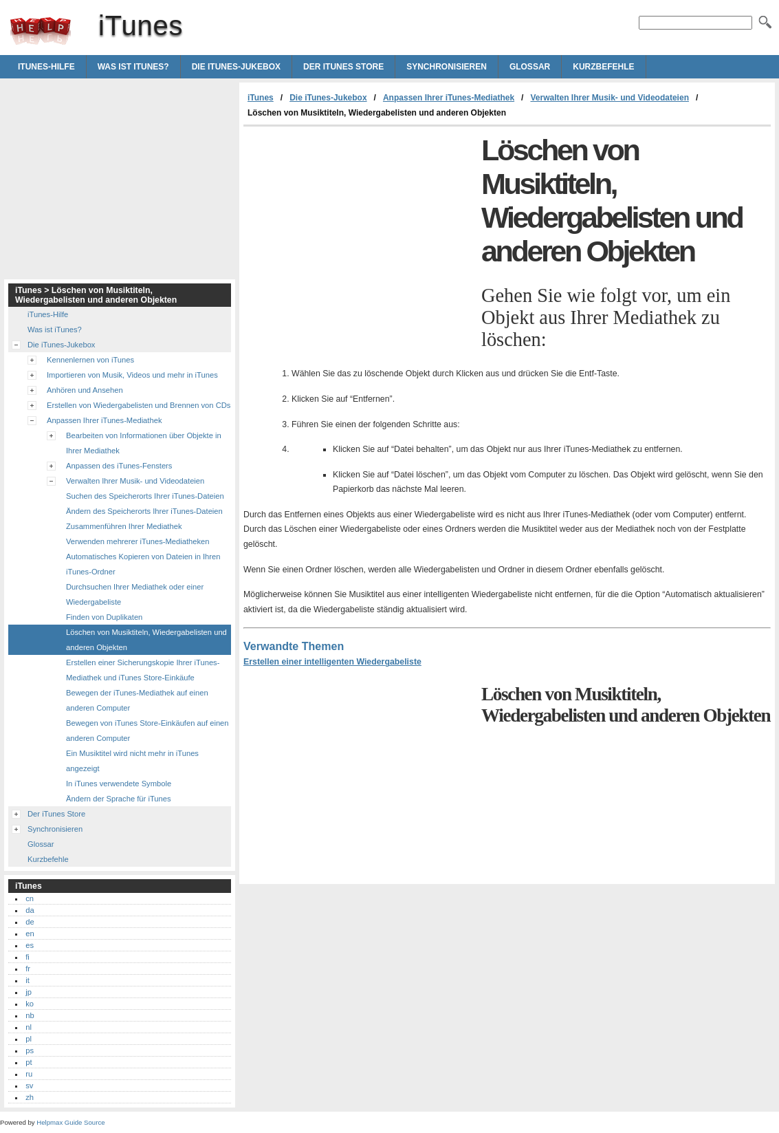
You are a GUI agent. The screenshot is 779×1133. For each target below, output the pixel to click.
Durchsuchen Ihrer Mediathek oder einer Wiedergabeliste (135, 594)
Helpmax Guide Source (70, 1122)
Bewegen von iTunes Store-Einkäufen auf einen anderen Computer (147, 730)
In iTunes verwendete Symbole (118, 783)
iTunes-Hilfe (46, 67)
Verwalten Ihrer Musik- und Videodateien (609, 97)
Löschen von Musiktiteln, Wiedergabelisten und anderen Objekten (146, 639)
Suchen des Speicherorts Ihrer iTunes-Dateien (145, 496)
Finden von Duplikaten (104, 617)
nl (28, 1027)
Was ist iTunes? (133, 67)
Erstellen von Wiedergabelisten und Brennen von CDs (138, 405)
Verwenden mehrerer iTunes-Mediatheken (138, 541)
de (29, 922)
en (29, 933)
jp (28, 992)
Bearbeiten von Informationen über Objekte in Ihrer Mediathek (143, 443)
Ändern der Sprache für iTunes (118, 799)
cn (29, 898)
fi (27, 957)
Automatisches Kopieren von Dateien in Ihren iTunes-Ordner (143, 564)
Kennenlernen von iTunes (90, 360)
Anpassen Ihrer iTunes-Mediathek (448, 97)
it (27, 980)
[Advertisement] (358, 229)
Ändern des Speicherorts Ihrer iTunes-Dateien (144, 511)
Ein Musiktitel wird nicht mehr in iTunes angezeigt (132, 761)
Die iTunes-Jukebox (236, 67)
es (29, 945)
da (29, 910)
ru (28, 1074)
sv (29, 1085)
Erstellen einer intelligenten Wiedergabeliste (332, 662)
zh (29, 1097)
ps (29, 1050)
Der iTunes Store (343, 67)
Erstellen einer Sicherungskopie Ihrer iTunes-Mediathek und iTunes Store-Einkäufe (142, 670)
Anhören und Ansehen (85, 390)
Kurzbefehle (603, 67)
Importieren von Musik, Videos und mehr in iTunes (132, 375)
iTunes (40, 31)
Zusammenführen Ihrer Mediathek (124, 526)
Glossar (529, 67)
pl (28, 1039)
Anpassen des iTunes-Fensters (119, 466)
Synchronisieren (446, 67)
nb (29, 1015)
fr (27, 968)
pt (28, 1062)
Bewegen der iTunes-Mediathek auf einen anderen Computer (137, 700)
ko (29, 1004)
